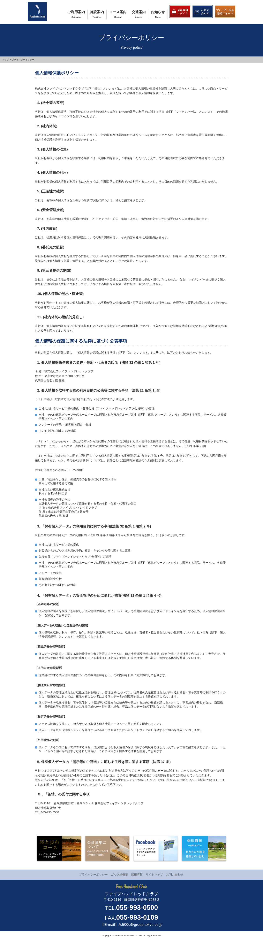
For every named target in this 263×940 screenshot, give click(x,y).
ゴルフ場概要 (119, 874)
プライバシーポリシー (93, 874)
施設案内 (97, 12)
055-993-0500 (137, 907)
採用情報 (137, 874)
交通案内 (139, 12)
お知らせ (158, 12)
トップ (5, 59)
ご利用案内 (76, 12)
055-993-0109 (137, 917)
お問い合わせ (174, 874)
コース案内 (118, 12)
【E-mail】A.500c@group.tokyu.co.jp (131, 925)
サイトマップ (154, 874)
